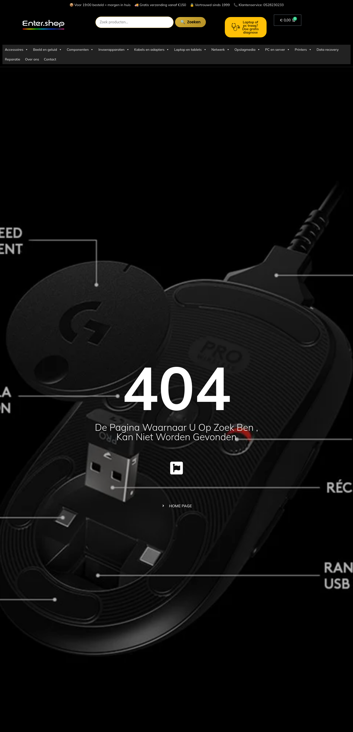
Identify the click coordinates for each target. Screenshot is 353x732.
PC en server (277, 49)
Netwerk (220, 49)
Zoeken (193, 22)
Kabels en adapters (151, 49)
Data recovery (328, 49)
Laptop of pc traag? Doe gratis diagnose (245, 27)
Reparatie (12, 59)
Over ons (32, 59)
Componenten (80, 49)
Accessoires (16, 49)
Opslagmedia (247, 49)
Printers (303, 49)
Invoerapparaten (113, 49)
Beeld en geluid (47, 49)
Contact (50, 59)
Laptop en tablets (190, 49)
